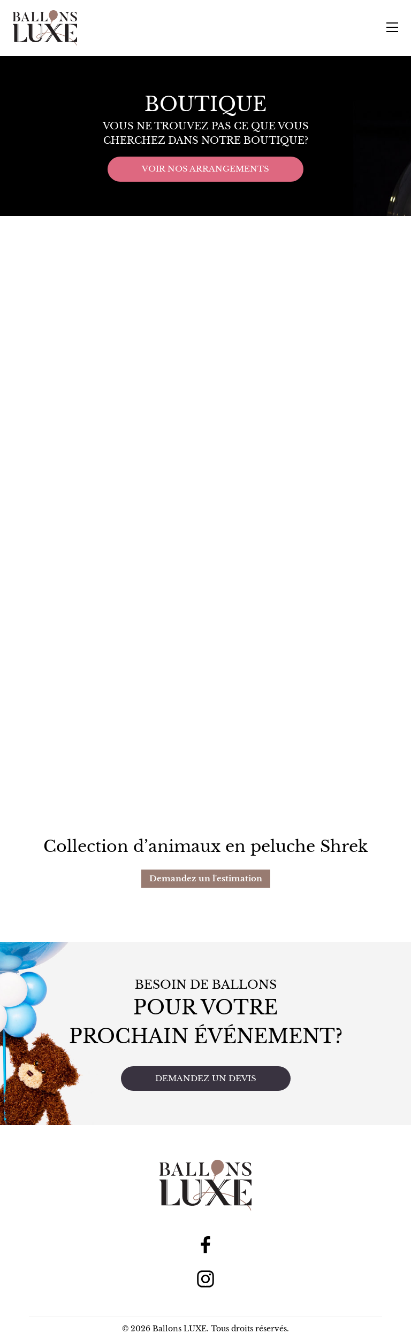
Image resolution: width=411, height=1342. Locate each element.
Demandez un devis (205, 1078)
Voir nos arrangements (205, 169)
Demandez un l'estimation (205, 878)
